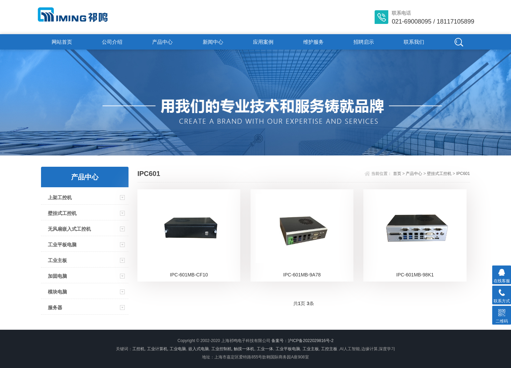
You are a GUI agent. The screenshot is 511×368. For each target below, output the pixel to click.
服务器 (55, 307)
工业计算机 (157, 348)
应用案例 (263, 42)
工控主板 (329, 348)
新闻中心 (213, 42)
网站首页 (62, 42)
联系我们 (414, 42)
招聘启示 (363, 42)
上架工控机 (60, 197)
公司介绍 (112, 42)
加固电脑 (57, 276)
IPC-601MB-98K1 (415, 274)
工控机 (138, 348)
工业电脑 (178, 348)
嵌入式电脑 (198, 348)
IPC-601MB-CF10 (189, 274)
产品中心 (162, 42)
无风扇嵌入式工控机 (69, 229)
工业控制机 (221, 348)
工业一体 (265, 348)
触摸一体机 (244, 348)
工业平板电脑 (62, 244)
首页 (397, 173)
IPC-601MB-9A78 (302, 274)
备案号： (279, 340)
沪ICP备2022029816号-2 (310, 340)
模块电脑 (57, 292)
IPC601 (463, 173)
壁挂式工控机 (62, 213)
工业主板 (57, 260)
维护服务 (313, 42)
